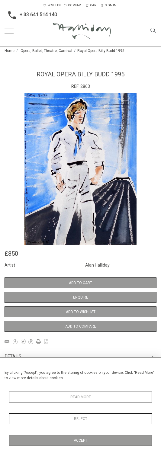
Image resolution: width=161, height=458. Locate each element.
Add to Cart (80, 283)
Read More (80, 397)
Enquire (80, 297)
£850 (11, 254)
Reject (80, 419)
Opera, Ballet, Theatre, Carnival (46, 51)
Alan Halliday (97, 265)
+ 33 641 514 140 (31, 15)
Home (9, 51)
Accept (80, 440)
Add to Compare (80, 326)
